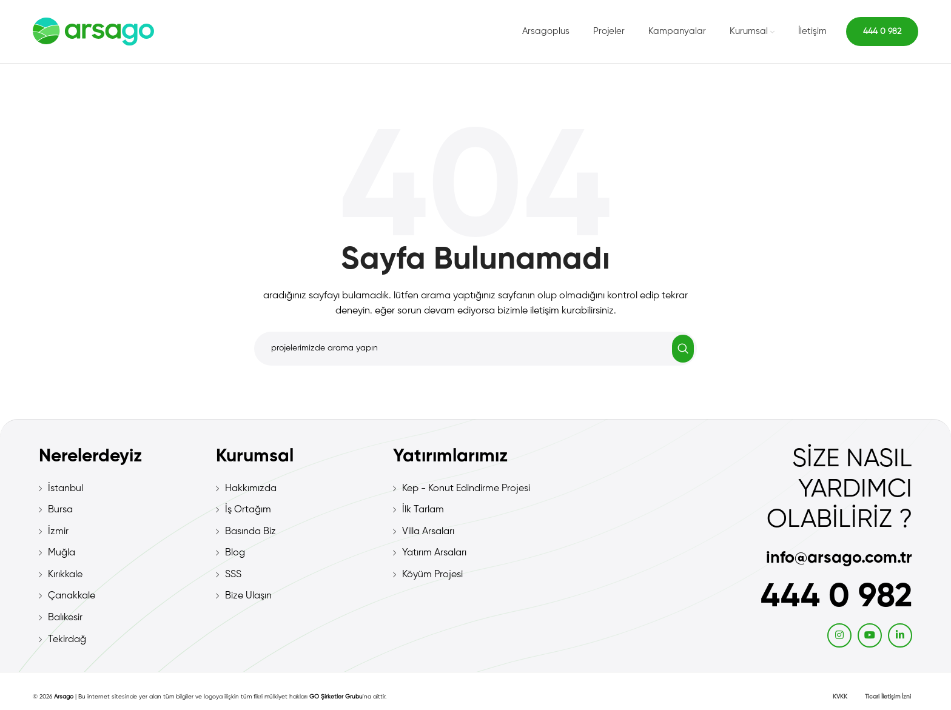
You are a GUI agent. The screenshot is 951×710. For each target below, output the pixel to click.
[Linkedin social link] (900, 635)
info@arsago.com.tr (839, 558)
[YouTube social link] (870, 635)
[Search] (475, 349)
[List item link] (121, 489)
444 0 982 (882, 31)
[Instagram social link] (839, 635)
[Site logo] (93, 31)
